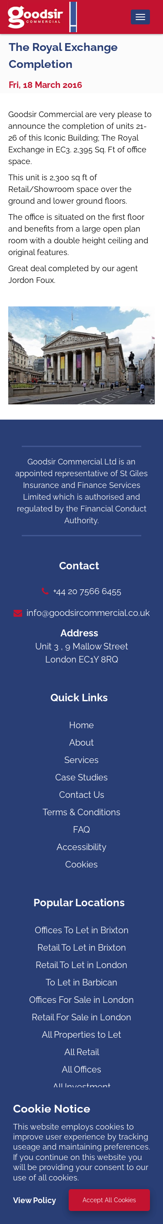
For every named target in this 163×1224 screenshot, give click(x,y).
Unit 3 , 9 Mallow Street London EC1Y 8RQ (81, 653)
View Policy (34, 1200)
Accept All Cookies (109, 1200)
